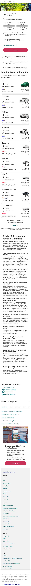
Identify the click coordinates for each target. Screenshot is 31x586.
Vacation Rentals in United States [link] (10, 508)
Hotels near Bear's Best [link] (8, 417)
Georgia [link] (7, 1)
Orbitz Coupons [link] (6, 521)
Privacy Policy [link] (6, 536)
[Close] (29, 572)
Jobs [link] (4, 480)
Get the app (15, 463)
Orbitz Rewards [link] (6, 496)
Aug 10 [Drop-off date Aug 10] (22, 24)
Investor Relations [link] (7, 491)
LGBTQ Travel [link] (6, 524)
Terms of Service (15, 584)
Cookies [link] (4, 538)
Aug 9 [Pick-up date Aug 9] (8, 24)
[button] (15, 45)
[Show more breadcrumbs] (2, 1)
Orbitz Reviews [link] (6, 518)
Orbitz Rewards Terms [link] (7, 546)
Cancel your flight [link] (6, 561)
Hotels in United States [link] (8, 505)
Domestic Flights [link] (6, 513)
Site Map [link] (5, 493)
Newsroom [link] (5, 488)
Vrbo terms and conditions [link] (8, 543)
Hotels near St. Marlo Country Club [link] (10, 414)
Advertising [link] (5, 499)
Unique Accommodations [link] (8, 526)
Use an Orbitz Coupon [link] (7, 566)
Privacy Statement (6, 584)
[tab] (4, 407)
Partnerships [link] (5, 485)
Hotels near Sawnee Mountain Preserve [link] (12, 411)
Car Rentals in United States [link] (9, 510)
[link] (15, 388)
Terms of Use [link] (6, 541)
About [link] (4, 478)
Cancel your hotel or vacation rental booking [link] (12, 558)
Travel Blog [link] (5, 529)
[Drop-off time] (22, 28)
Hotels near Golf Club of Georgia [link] (10, 424)
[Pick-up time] (9, 28)
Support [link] (4, 555)
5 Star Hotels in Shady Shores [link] (9, 421)
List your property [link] (6, 483)
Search (15, 50)
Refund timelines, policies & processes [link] (11, 563)
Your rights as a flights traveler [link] (9, 568)
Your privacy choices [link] (7, 549)
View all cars (15, 225)
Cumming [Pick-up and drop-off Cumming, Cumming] (9, 15)
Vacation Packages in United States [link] (10, 516)
